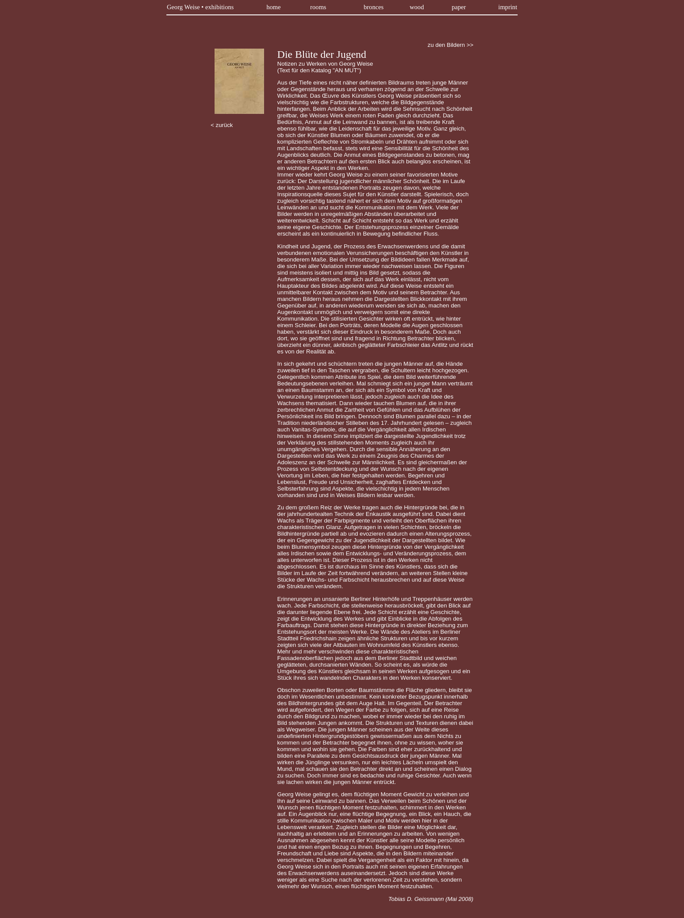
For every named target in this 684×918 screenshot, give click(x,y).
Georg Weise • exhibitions (200, 7)
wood (416, 7)
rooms (318, 7)
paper (458, 7)
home (273, 7)
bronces (373, 7)
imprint (507, 7)
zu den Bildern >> (450, 45)
